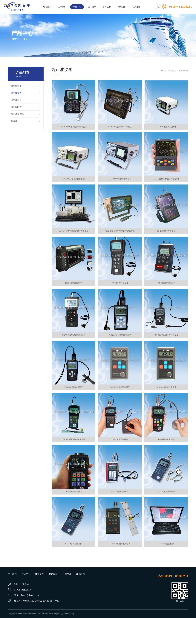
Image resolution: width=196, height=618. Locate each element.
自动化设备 (26, 85)
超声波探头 (26, 99)
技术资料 (92, 7)
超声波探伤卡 (26, 114)
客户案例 (107, 7)
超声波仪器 (26, 92)
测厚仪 (26, 121)
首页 (165, 71)
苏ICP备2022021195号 (65, 614)
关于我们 (62, 7)
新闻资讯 (122, 7)
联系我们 (137, 7)
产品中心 (77, 7)
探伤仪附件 (26, 107)
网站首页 (47, 7)
